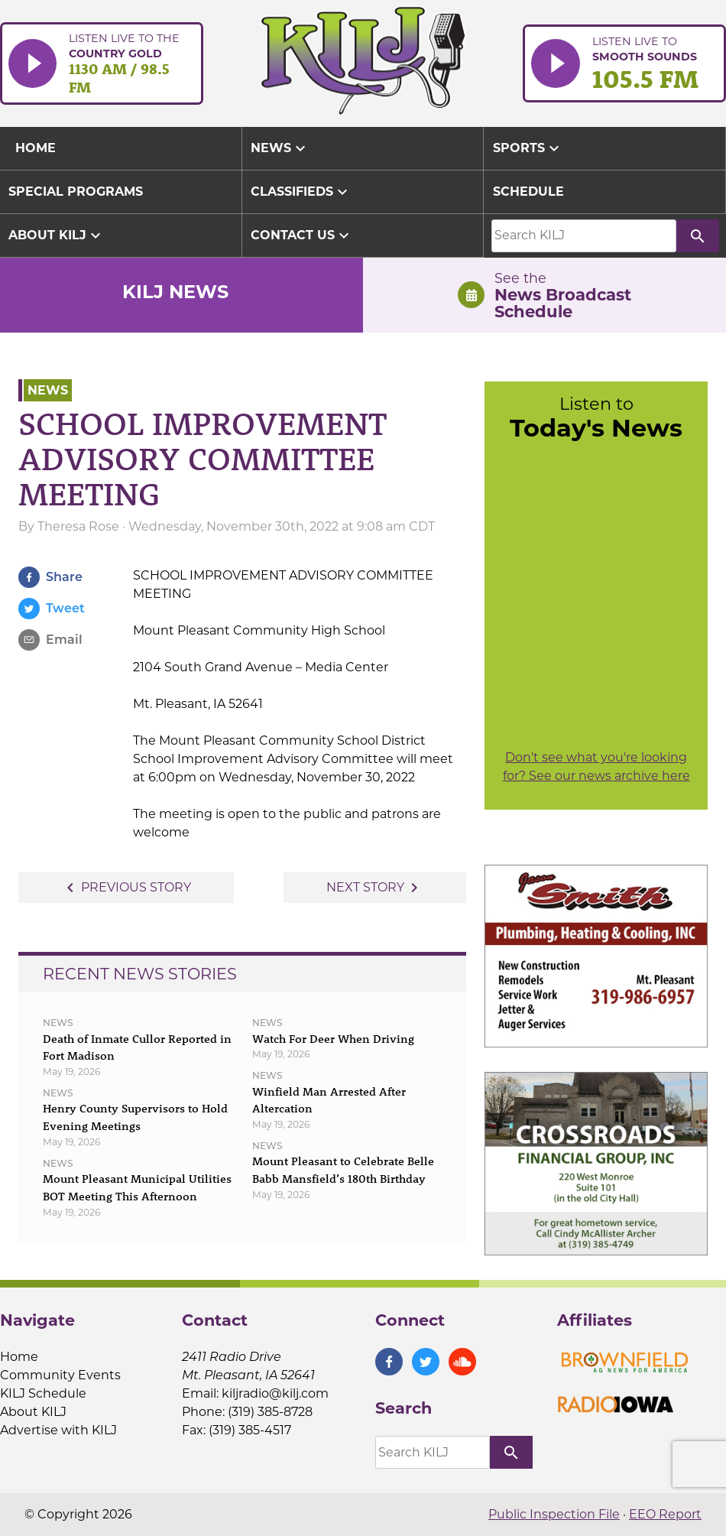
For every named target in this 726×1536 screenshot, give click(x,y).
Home (19, 1356)
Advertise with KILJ (58, 1430)
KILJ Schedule (43, 1393)
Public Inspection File (554, 1514)
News (280, 148)
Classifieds (301, 192)
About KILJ (56, 235)
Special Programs (75, 191)
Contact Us (302, 235)
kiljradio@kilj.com (275, 1393)
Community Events (60, 1375)
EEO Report (665, 1514)
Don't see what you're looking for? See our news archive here (596, 766)
